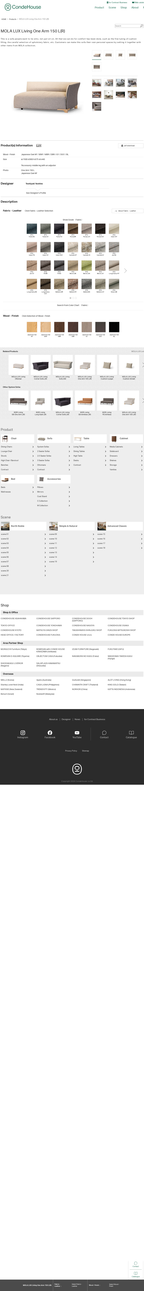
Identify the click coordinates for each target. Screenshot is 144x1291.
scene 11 (53, 543)
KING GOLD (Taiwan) (117, 685)
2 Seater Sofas (43, 451)
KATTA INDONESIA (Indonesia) (121, 689)
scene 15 (101, 534)
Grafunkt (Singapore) (81, 680)
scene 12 (53, 548)
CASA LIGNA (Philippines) (47, 685)
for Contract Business (117, 3)
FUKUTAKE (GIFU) (116, 649)
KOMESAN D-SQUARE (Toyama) (15, 656)
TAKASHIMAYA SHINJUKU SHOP (87, 630)
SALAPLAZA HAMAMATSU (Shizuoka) (48, 664)
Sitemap (85, 751)
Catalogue (129, 1276)
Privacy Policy (71, 751)
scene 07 (5, 562)
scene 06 (5, 557)
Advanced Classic (117, 526)
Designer (66, 719)
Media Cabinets (116, 447)
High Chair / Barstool (9, 460)
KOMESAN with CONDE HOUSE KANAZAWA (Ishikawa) (50, 650)
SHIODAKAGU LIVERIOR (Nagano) (12, 664)
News (77, 719)
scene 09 (53, 534)
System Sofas (43, 447)
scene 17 (101, 543)
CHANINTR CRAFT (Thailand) (85, 685)
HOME (3, 19)
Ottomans (41, 465)
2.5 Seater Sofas (44, 456)
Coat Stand (42, 496)
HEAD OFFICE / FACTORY (12, 635)
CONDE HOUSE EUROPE (119, 635)
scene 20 (5, 571)
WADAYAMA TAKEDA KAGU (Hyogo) (120, 657)
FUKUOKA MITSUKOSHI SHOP (122, 630)
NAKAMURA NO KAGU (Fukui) (85, 656)
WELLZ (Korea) (7, 680)
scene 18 (101, 548)
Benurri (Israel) (7, 694)
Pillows (40, 487)
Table (86, 438)
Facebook (50, 734)
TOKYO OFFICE (8, 626)
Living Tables (78, 447)
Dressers (113, 456)
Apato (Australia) (43, 680)
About (135, 7)
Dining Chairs (6, 447)
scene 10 (53, 539)
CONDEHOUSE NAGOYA (83, 626)
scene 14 (53, 557)
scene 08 (5, 566)
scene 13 (53, 553)
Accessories (54, 479)
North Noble (17, 526)
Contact (129, 1266)
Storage (113, 465)
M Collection (42, 506)
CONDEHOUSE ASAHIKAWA (13, 619)
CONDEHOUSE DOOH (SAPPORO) (82, 620)
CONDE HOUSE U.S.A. (82, 635)
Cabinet (124, 438)
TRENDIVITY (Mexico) (46, 689)
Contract (5, 470)
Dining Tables (79, 451)
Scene (112, 7)
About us (53, 719)
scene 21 (5, 575)
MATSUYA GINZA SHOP (47, 630)
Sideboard (114, 451)
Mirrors (40, 492)
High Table (77, 456)
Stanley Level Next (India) (12, 685)
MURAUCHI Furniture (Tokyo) (14, 649)
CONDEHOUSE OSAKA (118, 626)
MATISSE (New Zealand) (11, 689)
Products (12, 19)
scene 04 (5, 548)
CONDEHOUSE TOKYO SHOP (121, 619)
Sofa (49, 438)
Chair (14, 438)
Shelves (113, 460)
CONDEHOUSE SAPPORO (48, 619)
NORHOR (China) (79, 689)
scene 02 (5, 539)
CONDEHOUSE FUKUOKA (48, 635)
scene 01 (5, 534)
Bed (13, 479)
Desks (76, 460)
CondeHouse (23, 7)
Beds (3, 487)
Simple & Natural (68, 526)
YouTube (76, 734)
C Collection (42, 501)
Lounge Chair (6, 451)
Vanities (113, 470)
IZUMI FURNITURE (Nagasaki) (85, 649)
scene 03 (5, 543)
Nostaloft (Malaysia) (45, 694)
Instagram (22, 734)
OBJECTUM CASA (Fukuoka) (49, 656)
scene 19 (53, 562)
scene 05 (5, 553)
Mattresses (6, 492)
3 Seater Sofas (43, 460)
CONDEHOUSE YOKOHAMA (49, 626)
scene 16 (101, 539)
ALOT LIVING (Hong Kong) (119, 680)
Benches (4, 465)
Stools (4, 456)
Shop (124, 7)
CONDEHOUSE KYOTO (11, 630)
